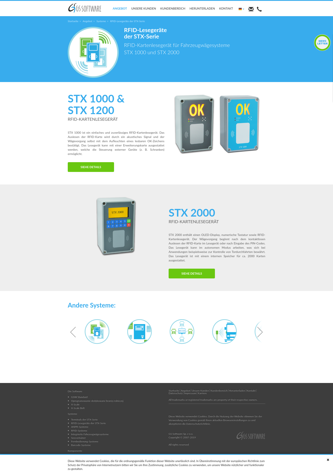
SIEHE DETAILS (90, 167)
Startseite (73, 21)
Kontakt (226, 8)
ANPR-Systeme (79, 426)
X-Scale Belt (78, 408)
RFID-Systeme (79, 430)
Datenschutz (176, 393)
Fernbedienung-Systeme (84, 441)
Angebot (120, 8)
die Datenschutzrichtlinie (196, 423)
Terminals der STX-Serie (84, 419)
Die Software (75, 391)
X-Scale (75, 404)
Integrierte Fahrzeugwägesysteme (90, 434)
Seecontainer (78, 437)
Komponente (75, 450)
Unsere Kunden (143, 8)
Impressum (190, 393)
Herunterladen (202, 8)
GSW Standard (79, 396)
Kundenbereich (172, 8)
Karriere (202, 393)
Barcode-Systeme (81, 445)
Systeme (101, 21)
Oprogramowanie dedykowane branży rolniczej (97, 400)
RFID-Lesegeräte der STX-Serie (88, 423)
